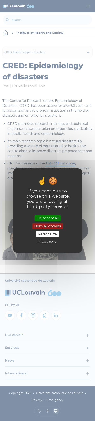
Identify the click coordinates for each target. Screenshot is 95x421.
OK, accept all (47, 218)
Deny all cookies (47, 226)
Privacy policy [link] (48, 241)
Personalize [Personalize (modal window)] (47, 234)
